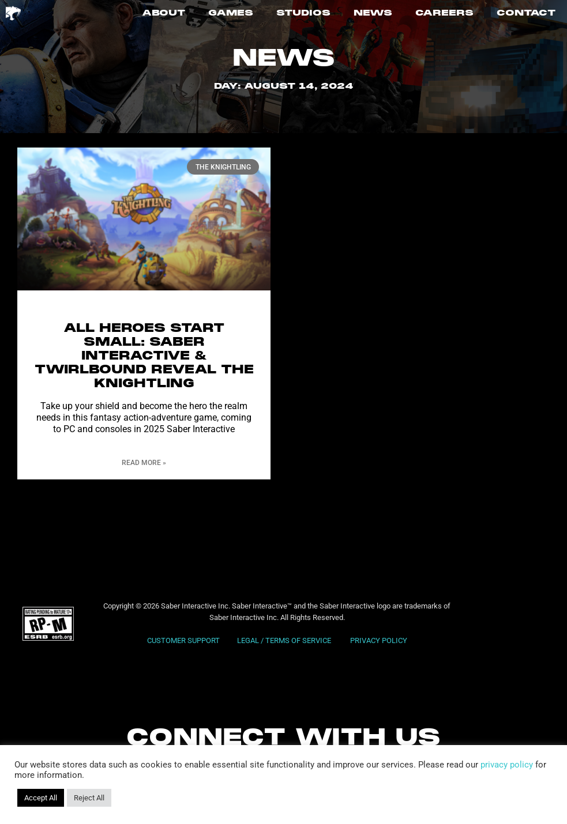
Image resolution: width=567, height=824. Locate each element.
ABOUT (163, 13)
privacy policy (506, 764)
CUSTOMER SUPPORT (183, 640)
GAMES (230, 13)
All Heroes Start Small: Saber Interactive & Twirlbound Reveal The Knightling (144, 356)
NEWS (373, 13)
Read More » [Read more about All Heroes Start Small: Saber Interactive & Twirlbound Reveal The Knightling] (144, 463)
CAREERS (444, 13)
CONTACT (526, 13)
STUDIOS (303, 13)
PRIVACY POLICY (378, 640)
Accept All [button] (40, 797)
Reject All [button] (89, 797)
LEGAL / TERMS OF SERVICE (285, 640)
